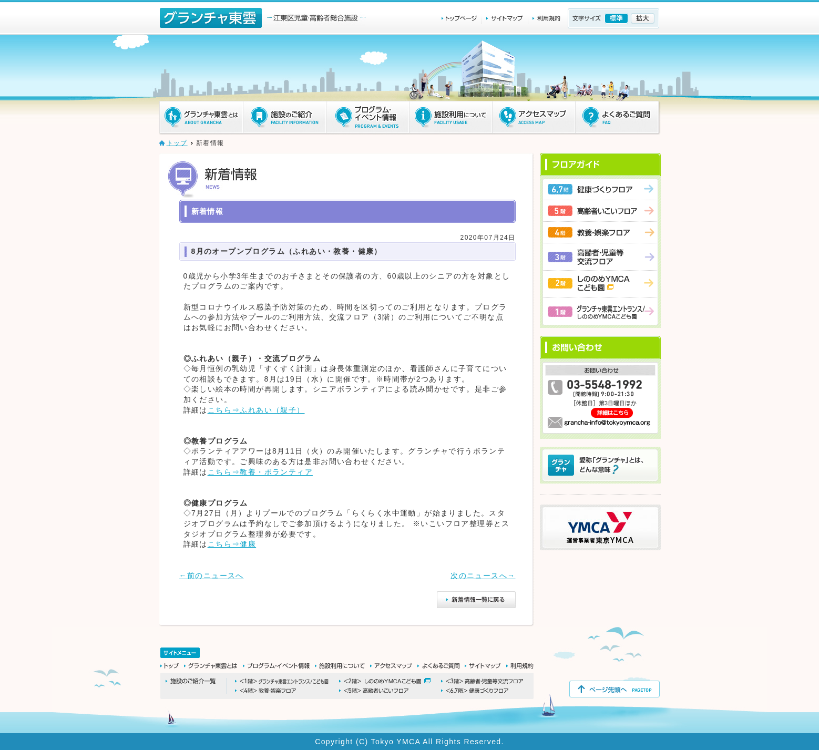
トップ (177, 143)
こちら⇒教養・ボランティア (260, 472)
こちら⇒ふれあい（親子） (256, 410)
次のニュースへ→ (483, 575)
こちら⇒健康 (232, 544)
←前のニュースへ (211, 575)
